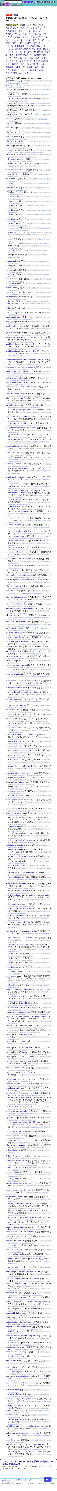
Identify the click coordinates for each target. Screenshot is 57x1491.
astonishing (10, 1399)
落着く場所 (17, 73)
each (29, 367)
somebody (13, 1131)
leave (16, 297)
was (11, 464)
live (14, 1217)
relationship (36, 1302)
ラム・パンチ (23, 1133)
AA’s (8, 1419)
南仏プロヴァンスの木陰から (16, 1165)
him (38, 500)
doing (23, 1352)
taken (15, 90)
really (8, 159)
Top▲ (47, 1479)
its (14, 710)
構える (46, 49)
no (14, 464)
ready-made (25, 1383)
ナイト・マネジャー (20, 748)
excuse (8, 1183)
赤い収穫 (42, 1192)
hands (33, 766)
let (10, 326)
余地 (41, 70)
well (11, 1003)
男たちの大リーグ (13, 117)
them (25, 604)
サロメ (14, 1252)
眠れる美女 (14, 294)
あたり (16, 28)
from (16, 674)
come (8, 1222)
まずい (25, 37)
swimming (23, 1444)
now (7, 840)
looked (32, 1272)
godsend (11, 1327)
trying (15, 1190)
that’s (23, 1034)
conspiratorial (13, 856)
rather (12, 1371)
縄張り (43, 64)
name (15, 681)
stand (8, 628)
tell (19, 387)
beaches (11, 1394)
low (9, 976)
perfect (8, 808)
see (7, 642)
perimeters (22, 908)
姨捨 (39, 210)
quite (28, 681)
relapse (40, 360)
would (8, 360)
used (7, 416)
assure (21, 1098)
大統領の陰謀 (15, 172)
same (11, 506)
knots (11, 552)
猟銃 (44, 835)
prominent (15, 1322)
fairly (15, 833)
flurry (17, 1399)
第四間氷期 (42, 183)
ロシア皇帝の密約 (28, 685)
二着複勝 (9, 67)
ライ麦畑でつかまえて (25, 335)
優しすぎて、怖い (22, 606)
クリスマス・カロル (44, 479)
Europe (12, 1088)
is (9, 439)
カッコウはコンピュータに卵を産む (21, 811)
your (7, 81)
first (12, 205)
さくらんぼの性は (38, 1378)
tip (35, 692)
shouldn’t (10, 989)
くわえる (36, 31)
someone (13, 423)
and (22, 337)
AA (23, 915)
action (24, 1041)
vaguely (35, 1426)
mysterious (24, 1426)
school (8, 646)
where (8, 398)
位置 (7, 43)
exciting (16, 1426)
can (22, 681)
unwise (18, 938)
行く (7, 52)
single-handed (21, 665)
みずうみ (42, 1385)
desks (14, 367)
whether (9, 394)
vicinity (23, 773)
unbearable (32, 1122)
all (9, 192)
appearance (18, 1183)
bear (7, 1250)
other (33, 367)
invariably (22, 491)
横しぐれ (43, 940)
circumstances (13, 493)
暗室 (11, 497)
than (26, 915)
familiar (18, 500)
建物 (39, 49)
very (9, 1254)
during (16, 597)
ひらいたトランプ (30, 721)
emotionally (21, 1283)
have (8, 270)
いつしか (34, 28)
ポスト (35, 40)
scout (8, 150)
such (20, 1047)
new (8, 317)
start (7, 622)
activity (24, 1399)
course (10, 826)
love (32, 1452)
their (15, 371)
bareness (21, 477)
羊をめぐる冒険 (14, 1170)
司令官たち (31, 875)
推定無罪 (27, 1286)
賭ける (14, 64)
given (23, 428)
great (11, 378)
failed (28, 500)
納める (30, 67)
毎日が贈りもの (16, 1059)
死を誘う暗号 (32, 533)
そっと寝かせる (35, 34)
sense (8, 633)
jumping (9, 201)
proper (22, 1197)
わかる (45, 37)
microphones (26, 580)
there (8, 464)
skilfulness (24, 1376)
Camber (14, 547)
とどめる (17, 37)
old (10, 547)
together (23, 705)
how (7, 1003)
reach (8, 692)
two (31, 1433)
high (19, 833)
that (24, 387)
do (26, 99)
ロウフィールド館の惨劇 (26, 1054)
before (8, 297)
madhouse (24, 511)
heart (21, 531)
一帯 (19, 43)
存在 (15, 58)
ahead (23, 642)
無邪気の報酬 (25, 1345)
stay (18, 317)
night (34, 428)
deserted (18, 525)
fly (7, 1118)
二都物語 (41, 261)
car (14, 741)
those (21, 597)
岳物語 (48, 723)
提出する (23, 61)
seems (16, 484)
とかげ (21, 384)
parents (26, 493)
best (15, 1302)
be (7, 301)
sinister (41, 1426)
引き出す (27, 43)
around (30, 734)
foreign (24, 1161)
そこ (25, 34)
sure (19, 895)
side (14, 746)
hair (10, 660)
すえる (18, 34)
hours (27, 518)
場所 (11, 55)
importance (14, 791)
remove (9, 674)
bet (16, 163)
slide (8, 146)
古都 (31, 1220)
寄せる (32, 49)
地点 (37, 58)
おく (42, 28)
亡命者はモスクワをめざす (37, 730)
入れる (18, 67)
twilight (9, 428)
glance (8, 1098)
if (18, 1016)
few (13, 642)
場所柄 (18, 55)
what (8, 90)
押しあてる (19, 46)
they (20, 1272)
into (11, 146)
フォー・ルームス (24, 407)
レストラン (45, 40)
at (11, 367)
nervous (19, 884)
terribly (8, 570)
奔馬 (45, 255)
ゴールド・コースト (40, 265)
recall (8, 681)
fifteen (8, 1145)
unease (21, 468)
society (30, 833)
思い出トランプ (44, 219)
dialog (11, 446)
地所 (31, 58)
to (9, 155)
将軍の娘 (32, 103)
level (13, 817)
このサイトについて (8, 1479)
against (14, 795)
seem (8, 637)
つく (46, 34)
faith (16, 786)
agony (41, 1259)
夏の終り (18, 906)
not (25, 394)
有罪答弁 (38, 239)
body (18, 1250)
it (28, 337)
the (7, 99)
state (29, 750)
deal (34, 344)
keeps (15, 518)
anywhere (27, 1061)
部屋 (42, 67)
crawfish (41, 1444)
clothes (32, 1383)
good (30, 344)
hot (14, 337)
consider (14, 1210)
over (14, 333)
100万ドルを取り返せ (24, 762)
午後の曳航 (44, 502)
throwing (11, 1259)
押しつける (40, 46)
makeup (25, 1052)
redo (13, 409)
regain (20, 1279)
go (23, 453)
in (6, 205)
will (10, 813)
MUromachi (31, 1217)
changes (17, 378)
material (45, 1302)
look (23, 464)
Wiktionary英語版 (26, 1483)
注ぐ (11, 61)
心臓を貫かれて (16, 342)
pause (20, 439)
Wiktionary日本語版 (13, 1483)
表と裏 (42, 205)
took (26, 360)
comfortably (12, 312)
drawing (22, 575)
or (23, 394)
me (13, 326)
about (26, 468)
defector (10, 1440)
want (8, 409)
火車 (29, 635)
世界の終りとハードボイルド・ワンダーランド (26, 459)
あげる (8, 28)
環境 (25, 49)
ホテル (27, 40)
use (17, 1390)
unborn (11, 491)
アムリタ (47, 1150)
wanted (37, 1016)
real (10, 656)
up (11, 895)
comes (19, 423)
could (8, 1217)
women (8, 371)
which (19, 99)
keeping (15, 416)
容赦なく (38, 328)
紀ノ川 (21, 784)
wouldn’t (9, 344)
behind (20, 604)
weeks (36, 1072)
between (19, 777)
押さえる (9, 46)
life (14, 656)
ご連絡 (30, 1479)
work (8, 367)
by (13, 622)
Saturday (21, 518)
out (22, 159)
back (17, 705)
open (9, 250)
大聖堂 (42, 214)
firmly (13, 728)
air (15, 468)
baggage (15, 996)
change (8, 292)
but (19, 681)
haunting (21, 1122)
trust (16, 782)
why (7, 382)
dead (16, 1371)
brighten (28, 559)
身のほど (37, 55)
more (12, 915)
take (7, 105)
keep (29, 692)
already (18, 428)
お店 (20, 31)
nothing (9, 845)
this (7, 435)
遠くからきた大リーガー (40, 85)
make (8, 884)
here (7, 1008)
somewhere (21, 755)
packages (34, 337)
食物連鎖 (30, 842)
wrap (8, 337)
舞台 (37, 67)
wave (8, 405)
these (8, 94)
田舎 (7, 64)
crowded (9, 288)
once (42, 895)
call (17, 170)
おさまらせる (11, 31)
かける (27, 31)
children (19, 734)
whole (20, 409)
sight (10, 500)
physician (33, 931)
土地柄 (28, 64)
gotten (31, 895)
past (10, 540)
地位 (26, 58)
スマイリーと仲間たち (41, 119)
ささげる (9, 34)
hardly (8, 1084)
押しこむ (30, 46)
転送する (45, 61)
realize (8, 688)
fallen (26, 840)
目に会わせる (31, 70)
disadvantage (24, 435)
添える (36, 61)
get (15, 398)
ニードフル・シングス (15, 161)
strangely (13, 904)
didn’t (12, 387)
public (11, 261)
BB (30, 915)
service (20, 750)
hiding (20, 872)
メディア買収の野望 (14, 974)
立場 (26, 73)
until (7, 423)
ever (28, 1016)
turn (12, 159)
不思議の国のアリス (19, 349)
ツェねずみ (45, 81)
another (13, 170)
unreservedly (21, 766)
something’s (18, 633)
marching (11, 1317)
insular (30, 922)
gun (30, 575)
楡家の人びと (16, 380)
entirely (21, 782)
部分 (7, 70)
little (7, 197)
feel (14, 884)
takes (16, 394)
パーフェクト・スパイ (43, 288)
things (8, 453)
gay (15, 1245)
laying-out (11, 321)
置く (43, 58)
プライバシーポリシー (21, 1479)
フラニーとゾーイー (14, 712)
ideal (15, 1313)
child (16, 491)
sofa (25, 891)
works (19, 692)
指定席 (36, 52)
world (11, 484)
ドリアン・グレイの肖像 (35, 543)
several (10, 232)
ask (20, 989)
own (12, 188)
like (19, 484)
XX (32, 1072)
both (17, 651)
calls (7, 1241)
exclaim (9, 1190)
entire (11, 559)
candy (18, 337)
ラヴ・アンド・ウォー (38, 561)
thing (23, 416)
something (13, 1122)
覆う (13, 70)
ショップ (18, 40)
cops (13, 1145)
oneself (13, 766)
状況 (25, 55)
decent (9, 1444)
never (15, 813)
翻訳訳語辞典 (16, 4)
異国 (13, 43)
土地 (21, 64)
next (23, 367)
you (7, 326)
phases (18, 586)
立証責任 (45, 89)
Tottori (31, 1232)
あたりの (24, 28)
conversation (27, 1047)
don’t (8, 1204)
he (12, 360)
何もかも (9, 49)
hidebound (21, 922)
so (33, 826)
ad (17, 1030)
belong (22, 1204)
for (26, 344)
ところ (8, 37)
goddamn (26, 409)
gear (19, 741)
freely (36, 734)
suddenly (9, 608)
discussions (23, 856)
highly (8, 265)
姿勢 (29, 52)
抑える (8, 73)
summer (14, 1079)
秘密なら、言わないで (20, 1158)
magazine (32, 1336)
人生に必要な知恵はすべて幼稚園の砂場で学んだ (23, 373)
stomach (25, 800)
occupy (8, 833)
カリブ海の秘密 (26, 1256)
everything (17, 608)
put (7, 699)
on (20, 791)
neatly (11, 1172)
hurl (7, 996)
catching (34, 1444)
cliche (14, 865)
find (7, 279)
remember (17, 360)
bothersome (27, 945)
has (11, 90)
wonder (14, 1016)
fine (24, 484)
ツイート (12, 1473)
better (27, 1034)
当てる (36, 64)
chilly (15, 477)
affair (36, 1452)
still (9, 1279)
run (7, 665)
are (14, 552)
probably (25, 817)
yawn (8, 333)
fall (7, 283)
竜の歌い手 (26, 701)
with (14, 99)
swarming (21, 1145)
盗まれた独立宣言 (44, 918)
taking (22, 378)
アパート (9, 40)
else (32, 1061)
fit (7, 274)
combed (11, 1342)
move (35, 500)
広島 (11, 1354)
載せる (22, 52)
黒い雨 (16, 101)
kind (14, 506)
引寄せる (36, 43)
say (31, 826)
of (9, 179)
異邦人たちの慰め (28, 780)
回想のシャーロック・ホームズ (32, 768)
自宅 (43, 52)
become (9, 1245)
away (12, 1250)
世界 (45, 55)
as (24, 506)
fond (10, 1331)
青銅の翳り (44, 94)
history (23, 1297)
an (13, 468)
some (16, 1232)
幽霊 (41, 243)
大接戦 (34, 301)
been (17, 945)
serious (29, 1302)
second (33, 491)
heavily (11, 1178)
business (30, 99)
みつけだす (35, 37)
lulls (25, 597)
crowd (23, 536)
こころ (15, 315)
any (21, 813)
